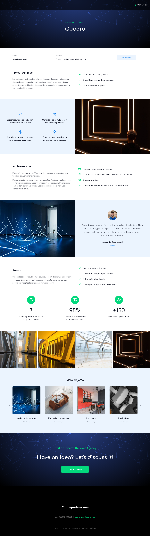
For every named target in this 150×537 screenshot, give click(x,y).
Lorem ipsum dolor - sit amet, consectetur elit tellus (20, 120)
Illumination (123, 418)
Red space (91, 418)
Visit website (126, 57)
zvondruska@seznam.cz (85, 517)
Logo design (80, 22)
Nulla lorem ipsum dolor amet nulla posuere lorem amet (20, 139)
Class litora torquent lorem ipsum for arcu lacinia (105, 185)
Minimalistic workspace (59, 418)
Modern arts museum (26, 418)
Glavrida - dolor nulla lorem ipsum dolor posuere (54, 120)
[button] (2, 349)
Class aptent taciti (91, 180)
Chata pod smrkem (75, 507)
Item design (69, 22)
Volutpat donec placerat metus (97, 169)
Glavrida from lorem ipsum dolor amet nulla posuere (55, 139)
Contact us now (75, 469)
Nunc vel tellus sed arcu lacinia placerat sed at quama (107, 174)
